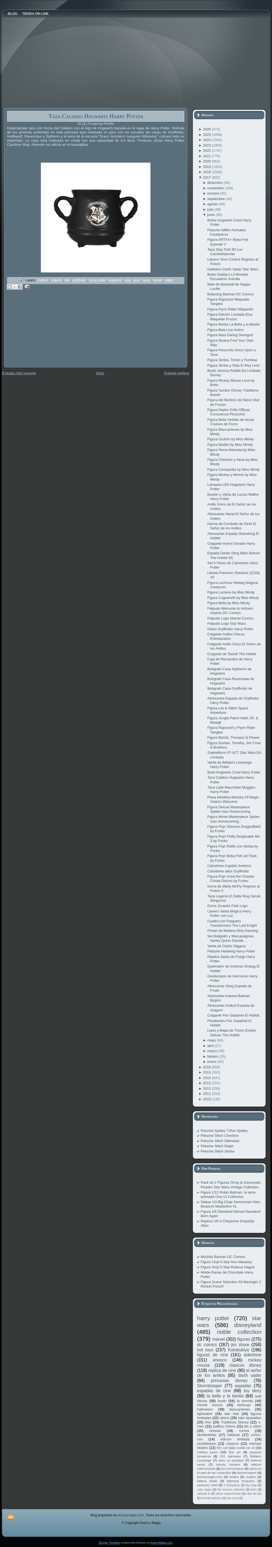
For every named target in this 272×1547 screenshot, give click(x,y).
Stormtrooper (209, 1385)
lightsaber (204, 1414)
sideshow (252, 1354)
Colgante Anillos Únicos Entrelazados (226, 636)
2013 (207, 1083)
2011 (207, 1094)
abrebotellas (207, 1435)
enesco (220, 1360)
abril (211, 1046)
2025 (207, 135)
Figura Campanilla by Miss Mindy (233, 469)
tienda (158, 280)
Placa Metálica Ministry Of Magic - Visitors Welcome (234, 799)
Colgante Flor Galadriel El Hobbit (233, 1015)
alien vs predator (231, 1460)
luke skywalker (249, 1418)
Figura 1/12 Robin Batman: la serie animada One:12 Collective (228, 1194)
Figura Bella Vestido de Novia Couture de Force (230, 422)
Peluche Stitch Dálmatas (220, 1141)
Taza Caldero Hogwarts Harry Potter (95, 116)
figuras (243, 1339)
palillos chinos (224, 1426)
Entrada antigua (176, 373)
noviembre (216, 188)
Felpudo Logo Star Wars (226, 623)
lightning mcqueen (241, 1481)
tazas (146, 280)
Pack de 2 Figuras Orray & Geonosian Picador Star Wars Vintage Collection (231, 1184)
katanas (233, 1435)
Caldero (43, 280)
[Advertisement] (45, 332)
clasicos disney (245, 1365)
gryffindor (79, 280)
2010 (207, 1099)
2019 (207, 167)
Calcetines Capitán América (229, 866)
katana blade (207, 1481)
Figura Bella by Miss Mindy (228, 603)
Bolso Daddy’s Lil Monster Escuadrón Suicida (227, 276)
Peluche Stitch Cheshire (220, 1136)
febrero (213, 1056)
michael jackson (211, 1498)
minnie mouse (210, 1405)
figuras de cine (212, 1354)
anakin (234, 1477)
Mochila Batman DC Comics (223, 1257)
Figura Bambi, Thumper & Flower (234, 737)
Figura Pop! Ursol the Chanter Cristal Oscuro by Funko (231, 878)
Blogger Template (109, 1542)
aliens (224, 1418)
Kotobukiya (238, 1350)
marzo (212, 1051)
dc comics (207, 1344)
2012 (207, 1088)
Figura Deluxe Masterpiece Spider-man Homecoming (228, 809)
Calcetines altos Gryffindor (228, 871)
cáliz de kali (253, 1493)
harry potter (98, 280)
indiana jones (207, 1452)
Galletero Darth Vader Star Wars (232, 269)
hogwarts (115, 280)
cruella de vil (245, 1447)
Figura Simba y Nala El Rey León (233, 365)
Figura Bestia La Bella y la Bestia (233, 324)
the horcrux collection (231, 1489)
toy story (252, 1390)
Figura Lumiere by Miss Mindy (231, 592)
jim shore (240, 1344)
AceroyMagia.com (161, 1542)
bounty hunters (228, 1464)
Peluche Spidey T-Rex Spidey (224, 1131)
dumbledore (206, 1444)
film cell (222, 1447)
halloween (205, 1409)
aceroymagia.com (209, 1477)
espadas (243, 1385)
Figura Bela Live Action (225, 330)
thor (208, 1422)
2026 (207, 129)
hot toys (205, 1350)
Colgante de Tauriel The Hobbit (231, 654)
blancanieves (239, 1409)
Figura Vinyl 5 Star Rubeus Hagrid (228, 1267)
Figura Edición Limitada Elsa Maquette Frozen (229, 316)
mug (128, 280)
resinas (215, 1431)
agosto (213, 204)
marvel (218, 1339)
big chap (251, 1485)
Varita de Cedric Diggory (226, 946)
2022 (207, 151)
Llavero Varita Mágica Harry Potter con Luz (229, 913)
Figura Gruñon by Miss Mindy (230, 439)
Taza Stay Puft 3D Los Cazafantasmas (224, 251)
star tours (232, 1498)
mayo (212, 1040)
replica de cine (222, 1370)
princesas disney (229, 1380)
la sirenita (245, 1401)
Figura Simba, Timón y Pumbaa (232, 360)
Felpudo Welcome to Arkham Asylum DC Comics (230, 610)
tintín (254, 1489)
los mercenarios (232, 1468)
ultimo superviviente (228, 1493)
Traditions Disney (235, 1422)
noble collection (239, 1332)
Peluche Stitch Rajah (217, 1146)
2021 (207, 156)
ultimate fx (203, 1493)
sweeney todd (207, 1485)
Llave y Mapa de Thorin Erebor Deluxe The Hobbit (231, 1032)
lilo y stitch (252, 1426)
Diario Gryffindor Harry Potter (230, 629)
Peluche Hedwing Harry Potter (231, 951)
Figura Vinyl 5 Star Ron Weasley (226, 1262)
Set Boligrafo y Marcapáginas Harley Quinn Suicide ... (230, 938)
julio (211, 209)
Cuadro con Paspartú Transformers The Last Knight (232, 923)
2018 (207, 172)
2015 (207, 1072)
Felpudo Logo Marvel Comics (230, 618)
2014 (207, 1078)
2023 (207, 145)
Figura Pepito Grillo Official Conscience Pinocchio (228, 412)
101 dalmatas (230, 1456)
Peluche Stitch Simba (218, 1151)
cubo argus (204, 1489)
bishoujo (244, 1405)
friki (68, 280)
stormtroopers (246, 1472)
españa (57, 280)
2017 (207, 177)
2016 (207, 1067)
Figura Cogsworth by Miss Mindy (233, 598)
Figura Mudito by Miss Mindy (229, 445)
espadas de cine (214, 1390)
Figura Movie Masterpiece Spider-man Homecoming (234, 819)
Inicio (100, 373)
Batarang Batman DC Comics (230, 294)
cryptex (250, 1477)
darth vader (249, 1375)
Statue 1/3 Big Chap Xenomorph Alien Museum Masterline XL (231, 1204)
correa (244, 1431)
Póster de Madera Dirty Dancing (232, 931)
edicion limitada (234, 1439)
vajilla (169, 280)
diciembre (215, 183)
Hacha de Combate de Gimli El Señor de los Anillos (231, 526)
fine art (234, 1452)
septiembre (216, 199)
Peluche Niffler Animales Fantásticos (226, 232)
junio (211, 215)
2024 (207, 140)
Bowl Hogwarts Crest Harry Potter (234, 772)
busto (222, 1401)
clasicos (232, 1444)
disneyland (247, 1325)
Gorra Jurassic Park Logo (227, 906)
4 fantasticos (232, 1485)
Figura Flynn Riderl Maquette (230, 309)
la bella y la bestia (225, 1396)
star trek (231, 1414)
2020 (207, 161)
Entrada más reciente (19, 373)
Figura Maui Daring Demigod (230, 335)
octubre (213, 193)
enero (212, 1062)
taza (137, 280)
